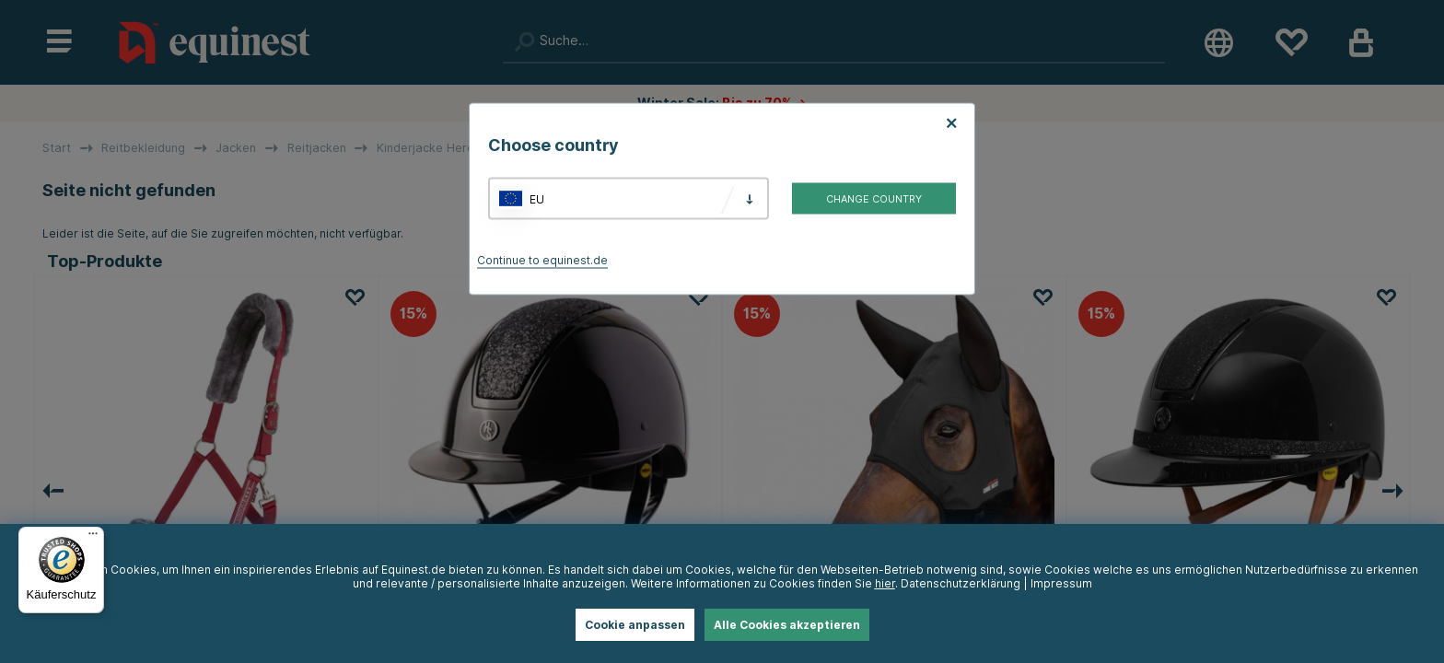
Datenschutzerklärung (960, 583)
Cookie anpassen (635, 625)
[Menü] (93, 538)
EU (537, 198)
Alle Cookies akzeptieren (787, 625)
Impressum (1061, 583)
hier (885, 583)
